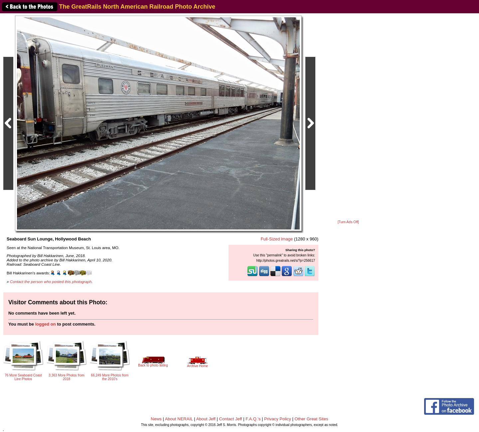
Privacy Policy (277, 418)
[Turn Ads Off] (348, 222)
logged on (45, 324)
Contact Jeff (230, 418)
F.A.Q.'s (252, 418)
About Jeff (206, 418)
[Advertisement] (348, 117)
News (156, 418)
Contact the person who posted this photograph (51, 281)
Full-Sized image (277, 238)
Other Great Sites (311, 418)
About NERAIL (179, 418)
